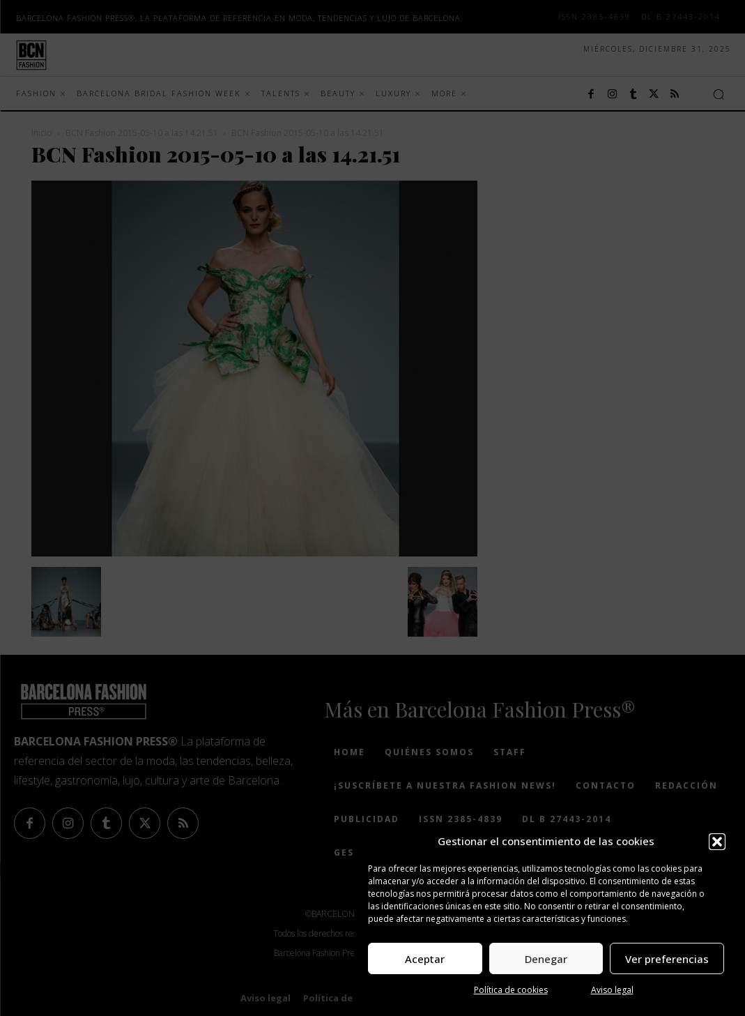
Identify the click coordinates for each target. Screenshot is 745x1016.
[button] (717, 842)
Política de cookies (511, 990)
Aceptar (425, 959)
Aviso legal (612, 990)
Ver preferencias (667, 959)
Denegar (546, 959)
